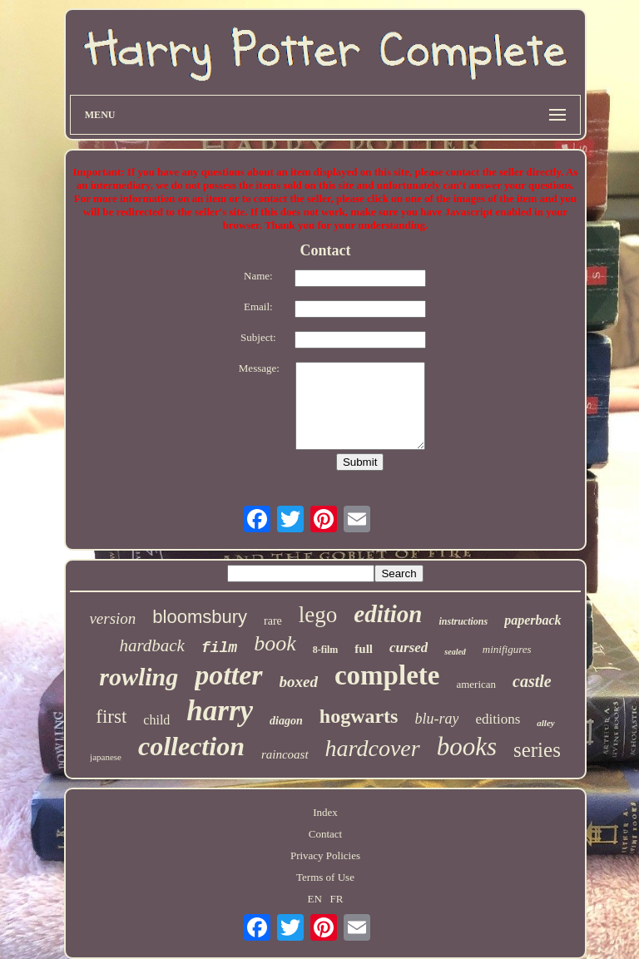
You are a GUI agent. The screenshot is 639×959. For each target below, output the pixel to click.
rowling (138, 676)
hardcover (372, 748)
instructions (463, 621)
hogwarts (359, 716)
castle (532, 681)
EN (314, 898)
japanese (105, 757)
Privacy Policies (325, 855)
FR (337, 898)
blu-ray (436, 718)
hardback (152, 645)
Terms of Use (325, 877)
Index (325, 812)
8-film (326, 649)
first (111, 716)
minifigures (507, 649)
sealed (455, 651)
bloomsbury (199, 616)
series (537, 750)
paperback (532, 620)
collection (191, 746)
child (156, 720)
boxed (299, 681)
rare (273, 621)
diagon (286, 720)
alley (545, 723)
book (275, 643)
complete (386, 675)
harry (219, 711)
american (476, 684)
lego (318, 614)
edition (388, 614)
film (219, 648)
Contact (325, 834)
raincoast (285, 754)
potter (228, 675)
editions (497, 719)
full (363, 648)
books (467, 746)
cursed (408, 647)
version (112, 618)
